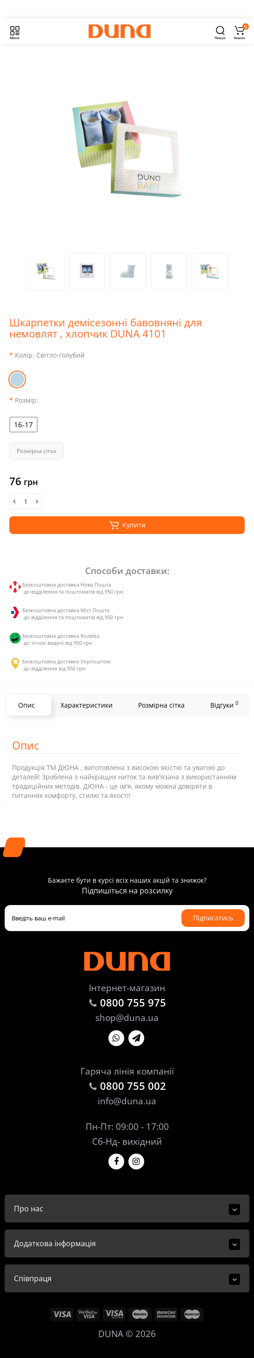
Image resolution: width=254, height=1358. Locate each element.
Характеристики (86, 705)
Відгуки (224, 704)
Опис (26, 705)
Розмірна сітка (36, 451)
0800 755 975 (133, 1002)
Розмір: (26, 400)
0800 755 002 (133, 1086)
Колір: (50, 355)
